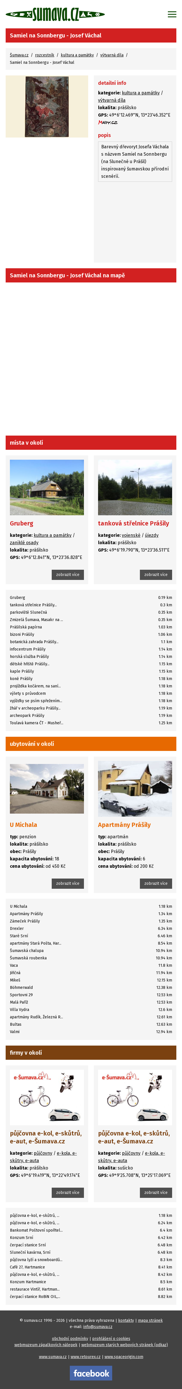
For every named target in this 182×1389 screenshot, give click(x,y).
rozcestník (44, 55)
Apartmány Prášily (124, 825)
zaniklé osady (24, 542)
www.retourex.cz (86, 1356)
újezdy (152, 535)
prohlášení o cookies (111, 1338)
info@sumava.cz (97, 1326)
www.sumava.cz (53, 1356)
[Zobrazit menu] (172, 14)
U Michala (23, 825)
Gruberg (21, 523)
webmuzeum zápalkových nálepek (45, 1344)
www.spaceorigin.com (124, 1356)
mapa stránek (150, 1320)
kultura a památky (77, 55)
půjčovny (43, 1153)
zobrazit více (67, 574)
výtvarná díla (111, 55)
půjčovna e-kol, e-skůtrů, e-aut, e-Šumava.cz (46, 1137)
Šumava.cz (19, 55)
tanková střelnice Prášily (133, 523)
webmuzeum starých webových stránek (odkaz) (124, 1344)
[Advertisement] (135, 222)
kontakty (126, 1320)
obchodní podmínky (70, 1338)
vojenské (131, 535)
